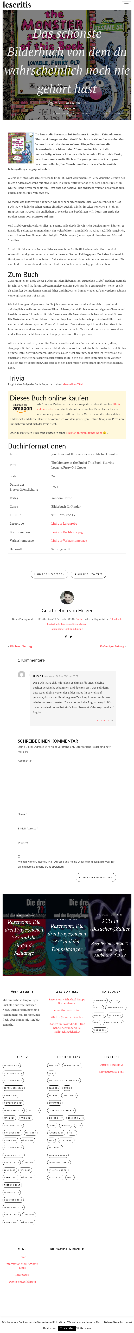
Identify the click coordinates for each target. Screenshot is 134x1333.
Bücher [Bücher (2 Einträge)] (53, 1096)
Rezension (98, 114)
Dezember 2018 (13, 1126)
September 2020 (13, 1088)
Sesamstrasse (118, 114)
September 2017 (13, 1156)
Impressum (22, 1275)
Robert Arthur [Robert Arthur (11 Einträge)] (58, 1156)
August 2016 (11, 1216)
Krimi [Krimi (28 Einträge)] (72, 1133)
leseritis (15, 5)
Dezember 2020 (13, 1081)
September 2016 (13, 1208)
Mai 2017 (25, 1171)
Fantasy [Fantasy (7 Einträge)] (66, 1126)
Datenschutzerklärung (22, 1282)
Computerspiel (116, 1008)
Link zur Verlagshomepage (69, 540)
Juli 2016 (29, 1216)
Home (22, 1258)
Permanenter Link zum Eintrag (67, 628)
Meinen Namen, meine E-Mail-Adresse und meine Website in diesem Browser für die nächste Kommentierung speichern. (66, 864)
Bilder (114, 1000)
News (96, 1023)
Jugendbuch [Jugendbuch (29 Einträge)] (56, 1133)
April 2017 (10, 1178)
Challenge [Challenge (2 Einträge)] (69, 1096)
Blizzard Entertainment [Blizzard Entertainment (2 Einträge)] (64, 1081)
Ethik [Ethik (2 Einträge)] (52, 1126)
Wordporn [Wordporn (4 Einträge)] (55, 1178)
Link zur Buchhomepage (67, 532)
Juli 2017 (29, 1163)
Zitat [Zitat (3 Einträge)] (70, 1178)
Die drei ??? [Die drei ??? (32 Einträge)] (56, 1118)
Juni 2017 (10, 1171)
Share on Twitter (88, 574)
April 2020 (10, 1096)
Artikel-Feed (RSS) (111, 1065)
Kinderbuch (80, 114)
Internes (98, 1015)
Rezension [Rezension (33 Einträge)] (55, 1148)
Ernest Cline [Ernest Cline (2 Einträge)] (76, 1118)
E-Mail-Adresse (28, 828)
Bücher (81, 103)
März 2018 (27, 1141)
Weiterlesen (83, 1328)
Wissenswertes (113, 1023)
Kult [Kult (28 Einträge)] (51, 1141)
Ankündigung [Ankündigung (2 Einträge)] (72, 1066)
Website (23, 842)
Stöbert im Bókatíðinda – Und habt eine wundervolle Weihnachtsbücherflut (67, 1027)
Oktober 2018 (12, 1133)
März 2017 (27, 1178)
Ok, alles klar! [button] (67, 1328)
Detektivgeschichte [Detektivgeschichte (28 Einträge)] (61, 1111)
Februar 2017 (12, 1186)
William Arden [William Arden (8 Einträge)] (58, 1171)
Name (22, 814)
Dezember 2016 (13, 1201)
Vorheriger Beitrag (112, 646)
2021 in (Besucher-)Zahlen (67, 1017)
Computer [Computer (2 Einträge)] (55, 1103)
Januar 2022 (11, 1066)
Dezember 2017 (13, 1148)
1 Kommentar (67, 108)
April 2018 (10, 1141)
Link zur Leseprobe (64, 523)
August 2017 (11, 1163)
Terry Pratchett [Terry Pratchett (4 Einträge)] (59, 1163)
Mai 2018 (30, 1133)
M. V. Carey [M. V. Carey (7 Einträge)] (66, 1141)
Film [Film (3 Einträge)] (78, 1126)
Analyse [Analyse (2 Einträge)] (54, 1066)
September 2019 (13, 1111)
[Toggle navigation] (126, 4)
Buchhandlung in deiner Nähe (84, 433)
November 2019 (13, 1103)
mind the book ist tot (67, 1010)
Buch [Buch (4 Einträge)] (67, 1088)
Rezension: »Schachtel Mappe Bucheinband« (67, 1001)
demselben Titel (73, 384)
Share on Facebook (49, 574)
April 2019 (25, 1118)
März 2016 (27, 1223)
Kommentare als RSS (111, 1072)
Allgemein (99, 1000)
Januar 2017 (11, 1193)
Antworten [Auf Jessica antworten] (103, 720)
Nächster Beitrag (21, 646)
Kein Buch (115, 1015)
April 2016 (10, 1223)
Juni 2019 (33, 1111)
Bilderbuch (62, 114)
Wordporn (99, 1030)
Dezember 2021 (13, 1073)
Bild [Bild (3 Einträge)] (51, 1073)
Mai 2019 (9, 1118)
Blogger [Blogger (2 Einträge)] (54, 1088)
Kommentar (26, 760)
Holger (66, 103)
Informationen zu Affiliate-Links (22, 1266)
